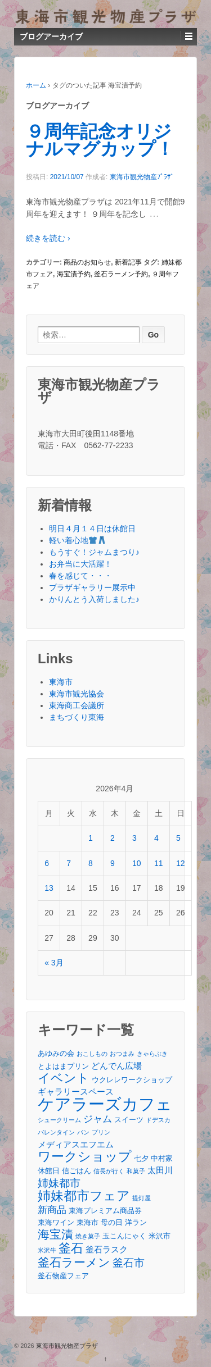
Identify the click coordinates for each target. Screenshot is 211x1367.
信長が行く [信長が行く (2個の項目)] (108, 1171)
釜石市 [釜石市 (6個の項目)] (129, 1263)
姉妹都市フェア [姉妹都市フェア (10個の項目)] (84, 1196)
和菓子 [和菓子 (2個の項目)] (136, 1171)
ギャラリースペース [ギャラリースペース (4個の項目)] (76, 1091)
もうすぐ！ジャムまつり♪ (94, 552)
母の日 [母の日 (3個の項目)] (112, 1222)
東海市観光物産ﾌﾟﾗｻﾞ (142, 177)
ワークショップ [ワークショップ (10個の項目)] (85, 1157)
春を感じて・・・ (80, 575)
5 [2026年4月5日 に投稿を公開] (178, 837)
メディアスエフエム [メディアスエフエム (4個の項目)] (76, 1144)
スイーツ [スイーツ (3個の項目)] (128, 1119)
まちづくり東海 (76, 717)
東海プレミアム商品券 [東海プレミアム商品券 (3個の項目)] (105, 1210)
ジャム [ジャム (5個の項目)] (97, 1118)
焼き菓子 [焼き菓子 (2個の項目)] (87, 1236)
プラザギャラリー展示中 (92, 587)
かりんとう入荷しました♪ (94, 599)
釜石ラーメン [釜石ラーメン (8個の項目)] (74, 1262)
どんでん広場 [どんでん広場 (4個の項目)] (116, 1065)
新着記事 (128, 262)
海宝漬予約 (74, 274)
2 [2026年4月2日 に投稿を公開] (112, 837)
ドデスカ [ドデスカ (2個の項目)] (158, 1120)
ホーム (36, 85)
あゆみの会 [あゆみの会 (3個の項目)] (56, 1053)
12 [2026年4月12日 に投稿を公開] (180, 863)
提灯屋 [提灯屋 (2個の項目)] (141, 1198)
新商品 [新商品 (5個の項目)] (52, 1209)
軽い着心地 (77, 540)
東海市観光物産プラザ (66, 1345)
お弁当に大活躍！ (80, 563)
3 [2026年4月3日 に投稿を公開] (134, 837)
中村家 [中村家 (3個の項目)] (162, 1158)
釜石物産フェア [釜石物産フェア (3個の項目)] (63, 1276)
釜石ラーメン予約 (121, 274)
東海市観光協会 (76, 693)
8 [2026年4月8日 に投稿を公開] (90, 863)
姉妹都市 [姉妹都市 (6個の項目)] (59, 1183)
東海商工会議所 (76, 705)
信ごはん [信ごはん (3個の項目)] (76, 1170)
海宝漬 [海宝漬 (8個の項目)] (55, 1234)
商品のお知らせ (87, 262)
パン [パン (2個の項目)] (83, 1132)
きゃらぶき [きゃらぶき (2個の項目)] (152, 1053)
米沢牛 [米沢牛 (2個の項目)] (47, 1250)
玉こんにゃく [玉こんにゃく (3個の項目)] (124, 1236)
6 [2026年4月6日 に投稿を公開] (46, 863)
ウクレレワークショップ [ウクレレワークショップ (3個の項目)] (132, 1080)
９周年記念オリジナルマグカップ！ (100, 140)
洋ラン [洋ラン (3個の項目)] (136, 1222)
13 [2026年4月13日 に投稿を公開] (48, 887)
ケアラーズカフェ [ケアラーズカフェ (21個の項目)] (105, 1104)
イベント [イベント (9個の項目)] (63, 1078)
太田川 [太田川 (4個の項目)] (160, 1170)
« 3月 (53, 962)
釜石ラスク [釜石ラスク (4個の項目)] (107, 1249)
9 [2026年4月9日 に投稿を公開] (112, 863)
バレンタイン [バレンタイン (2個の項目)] (56, 1132)
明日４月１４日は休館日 (92, 528)
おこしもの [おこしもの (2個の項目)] (92, 1053)
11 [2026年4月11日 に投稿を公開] (158, 863)
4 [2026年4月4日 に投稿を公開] (156, 837)
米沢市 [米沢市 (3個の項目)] (159, 1236)
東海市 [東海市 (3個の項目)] (87, 1222)
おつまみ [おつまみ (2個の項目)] (122, 1053)
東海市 (61, 681)
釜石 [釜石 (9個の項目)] (71, 1248)
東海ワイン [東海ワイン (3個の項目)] (56, 1222)
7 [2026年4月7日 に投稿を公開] (68, 863)
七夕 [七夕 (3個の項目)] (141, 1158)
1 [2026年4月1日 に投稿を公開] (90, 837)
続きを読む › (48, 238)
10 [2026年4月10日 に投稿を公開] (136, 863)
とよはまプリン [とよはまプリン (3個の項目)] (63, 1066)
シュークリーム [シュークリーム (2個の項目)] (59, 1120)
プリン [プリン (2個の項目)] (101, 1132)
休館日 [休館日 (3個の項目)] (49, 1170)
